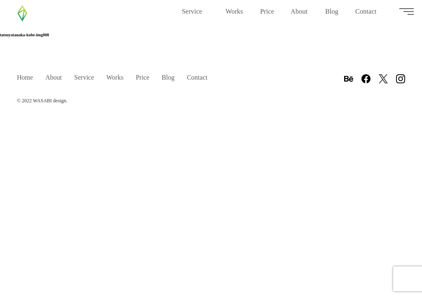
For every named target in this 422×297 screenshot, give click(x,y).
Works (234, 14)
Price (267, 14)
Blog (332, 14)
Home (25, 77)
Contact (368, 14)
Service (195, 14)
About (300, 14)
